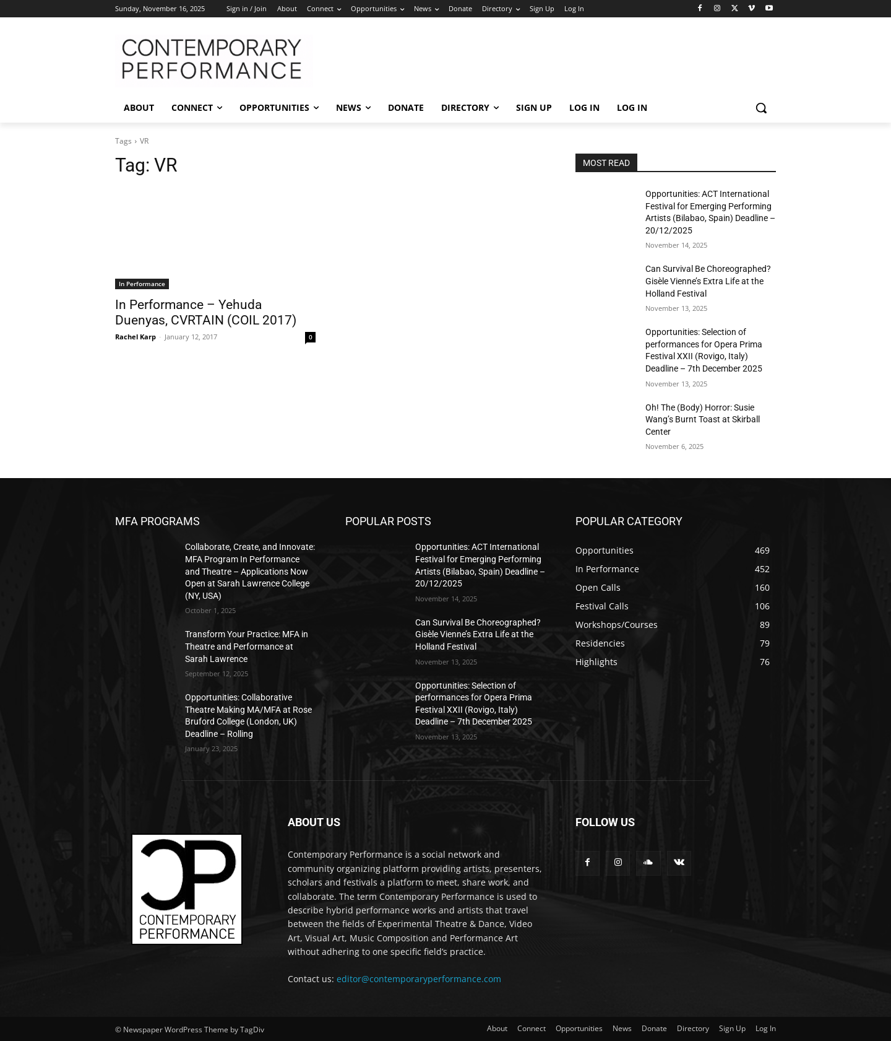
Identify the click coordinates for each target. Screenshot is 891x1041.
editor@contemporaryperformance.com (419, 979)
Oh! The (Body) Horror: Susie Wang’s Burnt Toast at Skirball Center (702, 420)
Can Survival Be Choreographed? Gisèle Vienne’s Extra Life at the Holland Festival (708, 281)
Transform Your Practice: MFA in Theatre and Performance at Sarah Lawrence (246, 646)
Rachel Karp (135, 336)
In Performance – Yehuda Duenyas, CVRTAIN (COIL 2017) (205, 312)
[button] (761, 108)
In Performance (142, 283)
